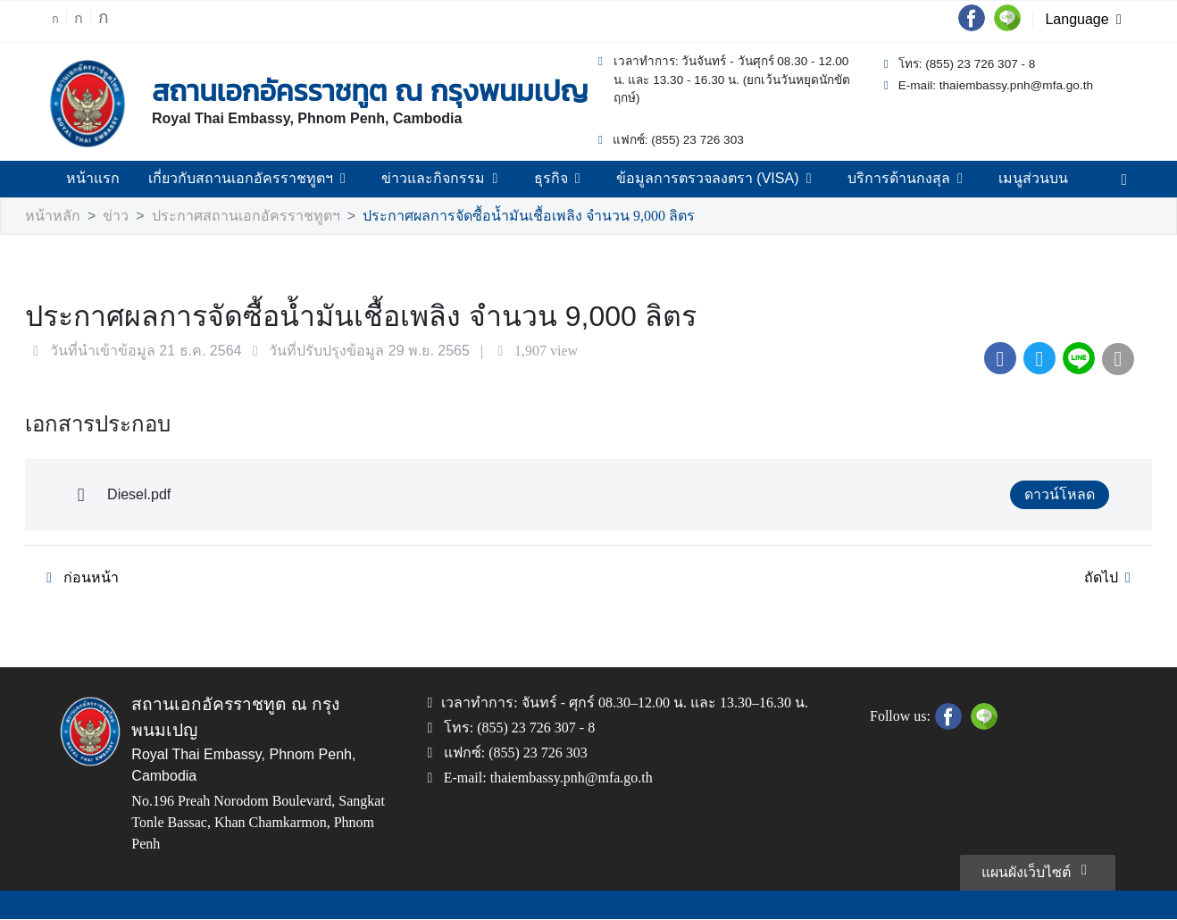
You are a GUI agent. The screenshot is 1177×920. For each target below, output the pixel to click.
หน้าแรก (117, 178)
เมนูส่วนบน (1008, 178)
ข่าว (108, 216)
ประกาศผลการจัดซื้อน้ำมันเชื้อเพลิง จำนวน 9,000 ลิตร (485, 216)
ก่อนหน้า (76, 579)
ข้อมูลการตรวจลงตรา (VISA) (706, 178)
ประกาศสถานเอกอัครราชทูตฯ (224, 216)
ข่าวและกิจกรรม (447, 178)
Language (1087, 20)
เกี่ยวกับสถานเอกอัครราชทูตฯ (266, 178)
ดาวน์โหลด (1063, 495)
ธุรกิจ (557, 178)
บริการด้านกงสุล (889, 178)
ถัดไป (1112, 579)
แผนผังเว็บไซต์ (1039, 870)
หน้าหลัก (50, 216)
